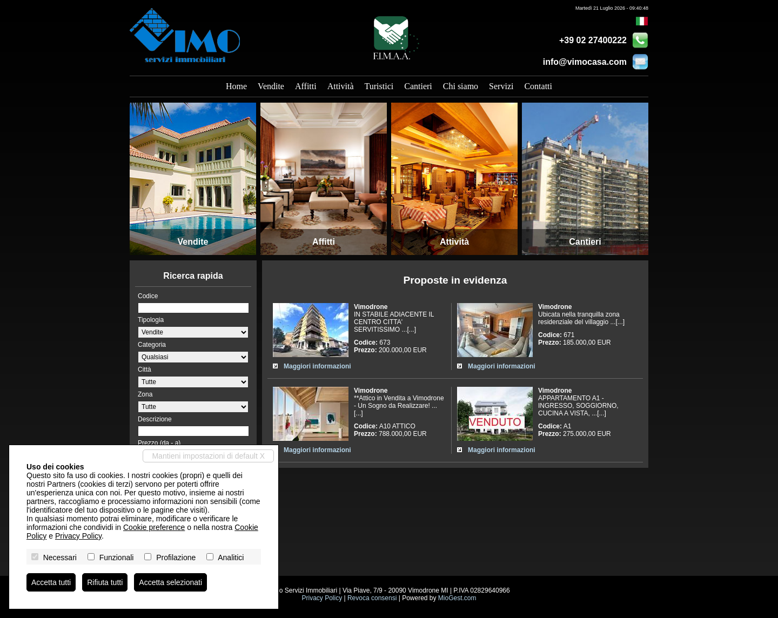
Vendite (271, 86)
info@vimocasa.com (585, 61)
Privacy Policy (321, 598)
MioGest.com (457, 598)
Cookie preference (154, 527)
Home (236, 86)
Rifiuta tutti (105, 582)
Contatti (538, 86)
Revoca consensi (372, 598)
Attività (340, 86)
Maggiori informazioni (317, 366)
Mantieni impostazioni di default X (208, 456)
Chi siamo (460, 86)
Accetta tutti (51, 582)
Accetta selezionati (170, 582)
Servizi (501, 86)
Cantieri (418, 86)
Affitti (306, 86)
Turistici (379, 86)
